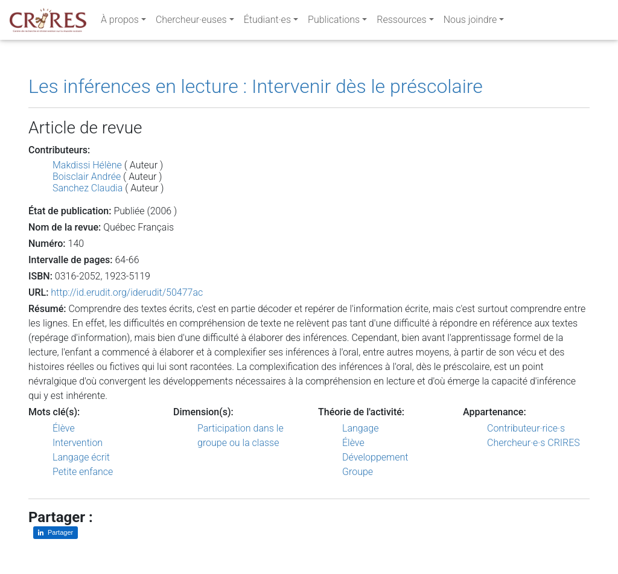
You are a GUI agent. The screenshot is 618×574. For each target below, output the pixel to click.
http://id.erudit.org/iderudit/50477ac (127, 292)
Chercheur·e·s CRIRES (533, 442)
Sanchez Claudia (88, 188)
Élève (64, 428)
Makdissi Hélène (87, 165)
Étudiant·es (267, 22)
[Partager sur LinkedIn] (55, 532)
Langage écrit (81, 457)
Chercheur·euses (191, 22)
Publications (334, 22)
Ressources (401, 22)
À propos (120, 22)
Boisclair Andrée (87, 176)
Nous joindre (470, 22)
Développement (375, 457)
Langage (360, 428)
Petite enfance (83, 471)
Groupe (357, 471)
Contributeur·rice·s (526, 428)
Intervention (78, 442)
